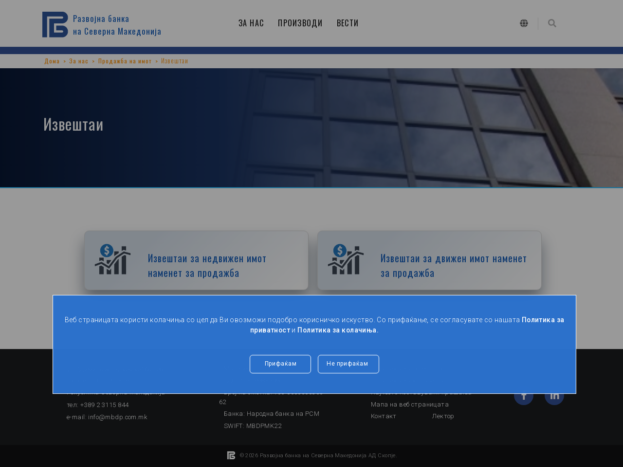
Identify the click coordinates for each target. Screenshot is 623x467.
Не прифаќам (348, 364)
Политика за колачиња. (338, 330)
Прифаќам (280, 364)
